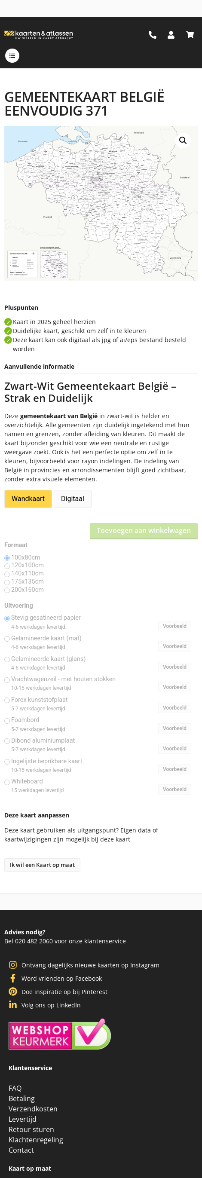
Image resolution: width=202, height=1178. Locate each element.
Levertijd (23, 1119)
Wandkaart (28, 499)
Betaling (22, 1098)
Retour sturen (31, 1129)
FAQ (15, 1088)
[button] (183, 140)
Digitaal (72, 499)
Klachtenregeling (36, 1139)
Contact (21, 1150)
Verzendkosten (33, 1109)
